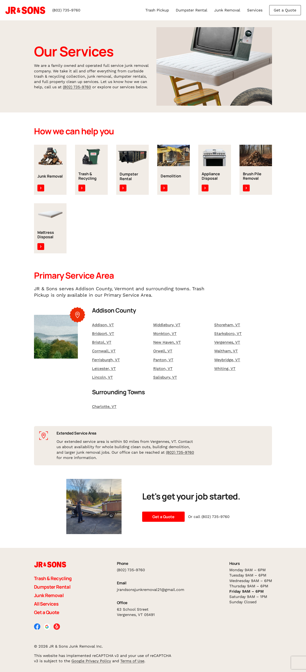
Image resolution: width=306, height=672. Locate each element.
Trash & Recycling (53, 578)
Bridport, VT (103, 333)
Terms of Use (132, 661)
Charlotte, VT (104, 406)
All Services (46, 603)
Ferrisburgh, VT (106, 360)
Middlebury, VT (166, 325)
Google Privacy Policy (91, 661)
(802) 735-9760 (66, 10)
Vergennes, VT (227, 342)
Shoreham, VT (227, 325)
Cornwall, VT (104, 351)
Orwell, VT (162, 351)
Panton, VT (163, 360)
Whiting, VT (224, 368)
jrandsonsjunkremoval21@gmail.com (150, 589)
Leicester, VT (104, 368)
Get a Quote (285, 10)
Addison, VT (103, 325)
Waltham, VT (226, 351)
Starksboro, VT (228, 333)
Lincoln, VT (102, 377)
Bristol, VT (101, 342)
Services (254, 10)
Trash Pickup (157, 10)
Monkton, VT (165, 333)
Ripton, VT (163, 368)
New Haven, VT (167, 342)
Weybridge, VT (227, 360)
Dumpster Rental (191, 10)
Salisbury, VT (165, 377)
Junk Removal (227, 10)
